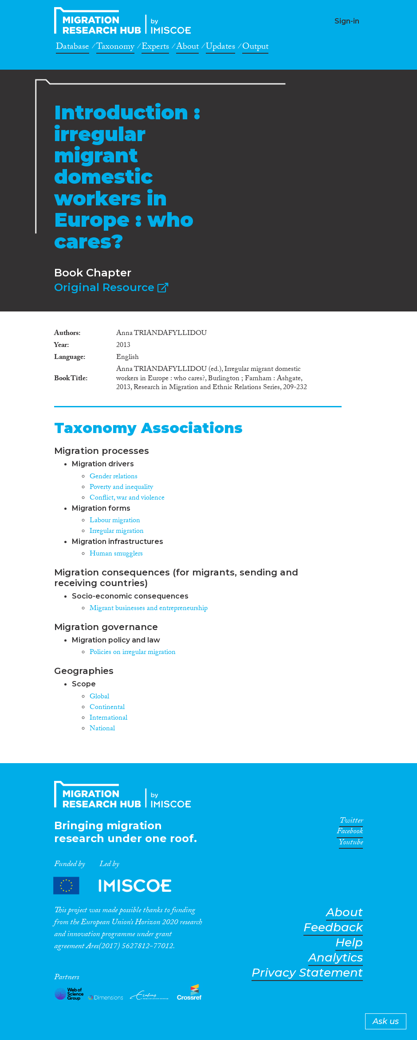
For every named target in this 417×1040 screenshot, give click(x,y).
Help (349, 942)
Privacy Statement (307, 973)
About (187, 48)
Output (255, 48)
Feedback (333, 927)
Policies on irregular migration (133, 653)
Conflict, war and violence (127, 498)
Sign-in (346, 21)
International (108, 719)
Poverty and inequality (121, 488)
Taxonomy (115, 48)
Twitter (351, 822)
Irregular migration (117, 532)
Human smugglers (116, 554)
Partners (120, 885)
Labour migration (115, 521)
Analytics (335, 958)
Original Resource (111, 287)
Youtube (351, 844)
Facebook (350, 832)
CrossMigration (125, 20)
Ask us (386, 1021)
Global (99, 697)
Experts (155, 48)
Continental (107, 708)
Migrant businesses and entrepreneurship (149, 609)
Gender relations (114, 477)
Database (72, 48)
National (102, 729)
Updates (220, 48)
